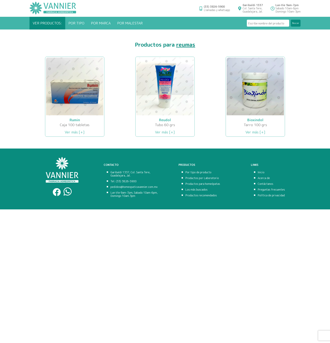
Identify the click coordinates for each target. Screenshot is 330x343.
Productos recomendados (201, 195)
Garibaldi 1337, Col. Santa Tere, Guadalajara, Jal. (130, 174)
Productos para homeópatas (202, 183)
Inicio (261, 172)
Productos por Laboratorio (202, 178)
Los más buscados (196, 189)
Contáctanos (265, 183)
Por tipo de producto (198, 172)
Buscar (295, 23)
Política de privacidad (271, 195)
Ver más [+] (75, 132)
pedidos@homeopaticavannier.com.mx (134, 186)
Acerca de (264, 178)
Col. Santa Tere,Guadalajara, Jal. (253, 8)
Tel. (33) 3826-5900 (123, 181)
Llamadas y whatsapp (217, 8)
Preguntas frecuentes (271, 189)
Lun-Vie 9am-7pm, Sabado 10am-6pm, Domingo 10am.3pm (134, 194)
